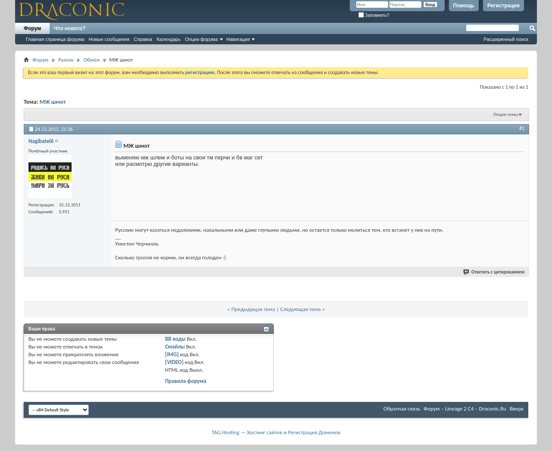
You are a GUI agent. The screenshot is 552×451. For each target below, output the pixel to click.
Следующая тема (300, 309)
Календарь (169, 39)
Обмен (91, 59)
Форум (32, 28)
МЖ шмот (53, 102)
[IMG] (172, 354)
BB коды (175, 339)
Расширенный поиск (505, 39)
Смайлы (175, 346)
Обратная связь (401, 408)
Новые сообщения (109, 39)
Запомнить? (373, 15)
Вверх (517, 408)
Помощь (463, 6)
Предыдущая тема (253, 309)
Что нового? (69, 28)
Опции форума (201, 39)
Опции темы (505, 114)
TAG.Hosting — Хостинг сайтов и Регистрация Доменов (276, 432)
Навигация (238, 39)
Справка (143, 39)
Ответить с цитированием (494, 272)
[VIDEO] (174, 362)
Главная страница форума (55, 39)
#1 (521, 128)
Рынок (65, 59)
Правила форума (186, 381)
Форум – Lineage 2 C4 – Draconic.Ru (464, 408)
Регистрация (503, 6)
